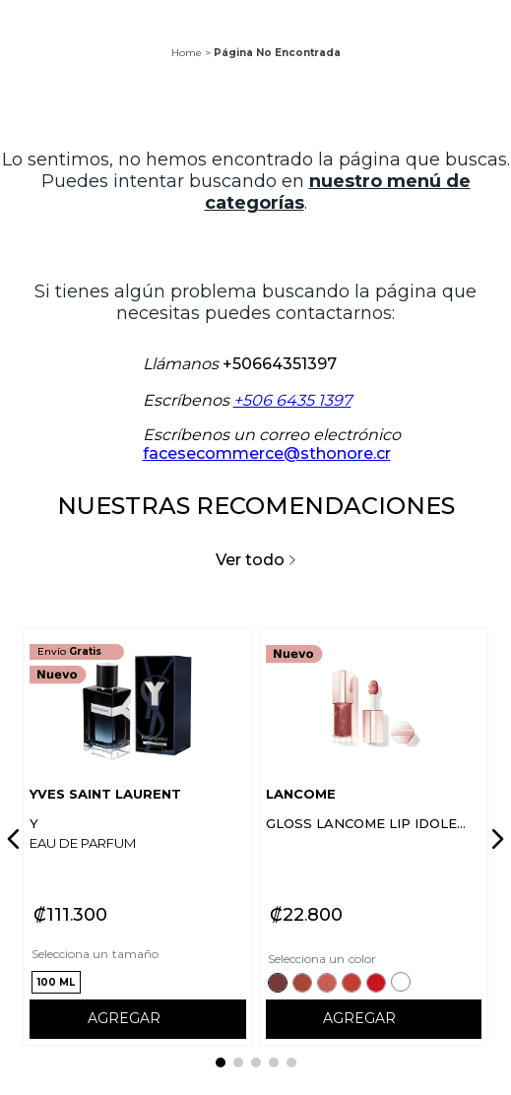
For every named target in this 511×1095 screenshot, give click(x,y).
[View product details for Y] (138, 836)
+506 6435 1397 (292, 400)
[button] (56, 982)
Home (186, 52)
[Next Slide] (494, 839)
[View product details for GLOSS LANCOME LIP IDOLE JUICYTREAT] (374, 836)
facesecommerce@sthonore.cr (267, 453)
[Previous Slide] (17, 839)
